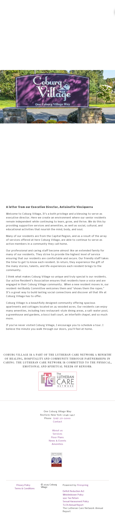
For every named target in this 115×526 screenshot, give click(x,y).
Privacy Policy (23, 485)
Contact (57, 422)
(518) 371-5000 (62, 418)
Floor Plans (57, 437)
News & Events (57, 441)
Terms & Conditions (25, 488)
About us (57, 430)
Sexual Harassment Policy (76, 501)
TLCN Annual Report (73, 505)
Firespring (82, 485)
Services (57, 434)
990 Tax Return (71, 498)
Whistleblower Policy (73, 495)
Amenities (57, 444)
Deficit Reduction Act (73, 491)
